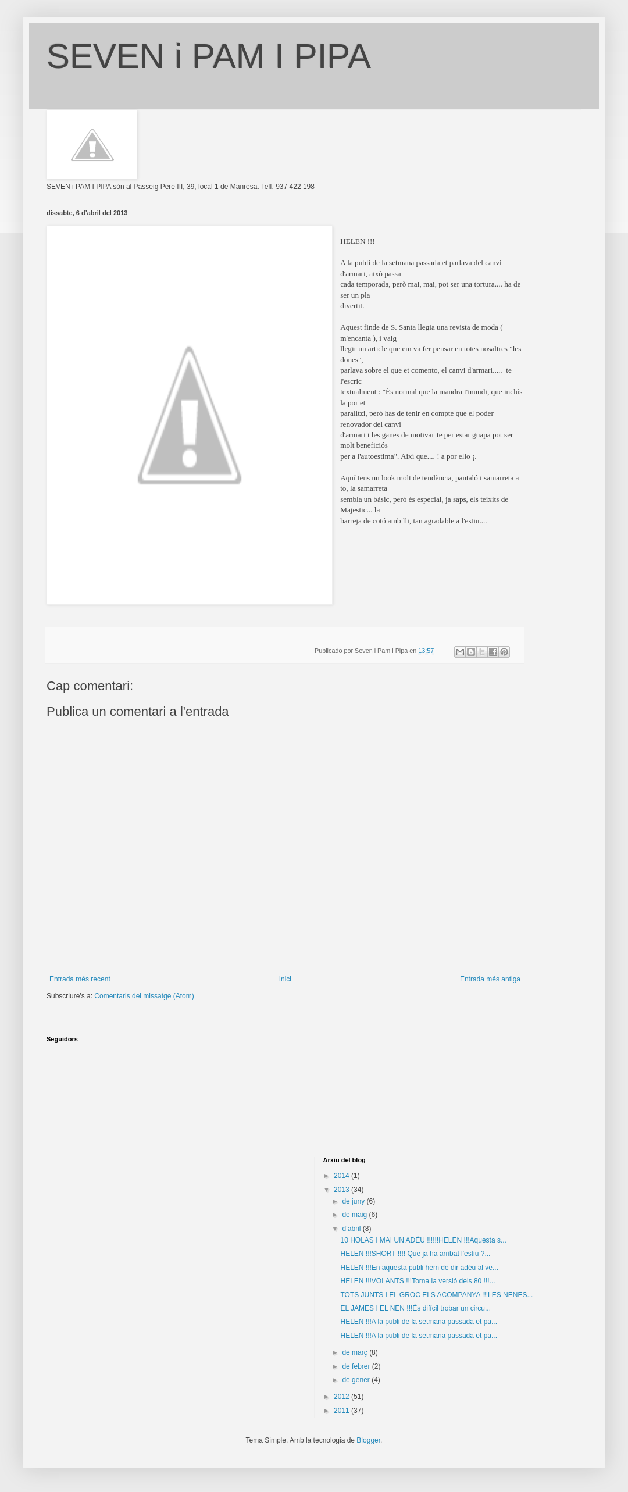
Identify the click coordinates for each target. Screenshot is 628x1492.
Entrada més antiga (490, 979)
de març (355, 1352)
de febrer (357, 1366)
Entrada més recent (79, 979)
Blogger (368, 1440)
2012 (342, 1397)
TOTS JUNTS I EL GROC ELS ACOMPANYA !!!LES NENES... (436, 1295)
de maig (355, 1215)
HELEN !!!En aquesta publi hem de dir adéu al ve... (419, 1267)
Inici (285, 979)
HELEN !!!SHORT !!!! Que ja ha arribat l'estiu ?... (415, 1254)
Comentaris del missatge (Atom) (144, 996)
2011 (342, 1411)
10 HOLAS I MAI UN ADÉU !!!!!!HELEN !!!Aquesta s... (423, 1240)
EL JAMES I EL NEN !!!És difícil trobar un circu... (415, 1308)
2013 (342, 1190)
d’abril (352, 1229)
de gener (357, 1380)
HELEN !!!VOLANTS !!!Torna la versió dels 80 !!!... (417, 1281)
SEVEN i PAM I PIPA (209, 56)
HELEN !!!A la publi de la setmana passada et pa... (418, 1322)
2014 (342, 1176)
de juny (354, 1201)
